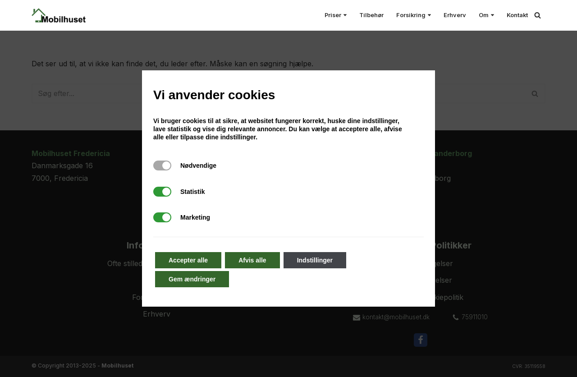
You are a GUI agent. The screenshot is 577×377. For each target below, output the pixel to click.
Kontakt (517, 15)
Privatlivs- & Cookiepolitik (420, 297)
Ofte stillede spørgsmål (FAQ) (156, 263)
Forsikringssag (156, 297)
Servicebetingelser (420, 280)
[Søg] (537, 15)
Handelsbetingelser (420, 263)
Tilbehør (371, 15)
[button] (345, 15)
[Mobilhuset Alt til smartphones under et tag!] (59, 15)
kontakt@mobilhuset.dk (396, 317)
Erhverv (455, 15)
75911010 (475, 317)
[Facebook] (420, 340)
